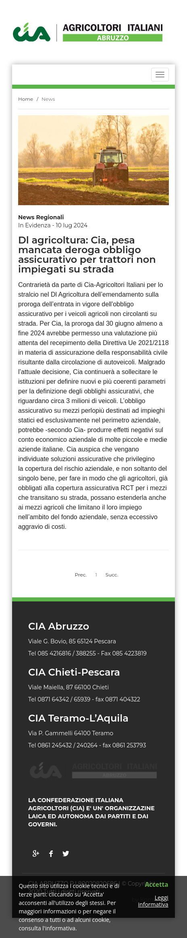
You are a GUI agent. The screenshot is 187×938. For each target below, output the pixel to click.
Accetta (156, 885)
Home (25, 99)
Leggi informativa (153, 901)
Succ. (112, 575)
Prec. (81, 575)
